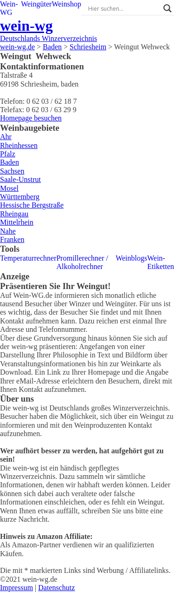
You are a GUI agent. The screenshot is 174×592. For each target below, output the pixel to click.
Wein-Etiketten (160, 262)
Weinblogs (131, 258)
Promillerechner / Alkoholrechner (82, 262)
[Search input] (123, 8)
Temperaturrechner (28, 258)
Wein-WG (9, 8)
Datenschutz (56, 588)
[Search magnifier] (167, 8)
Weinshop (66, 4)
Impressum (16, 588)
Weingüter (36, 4)
